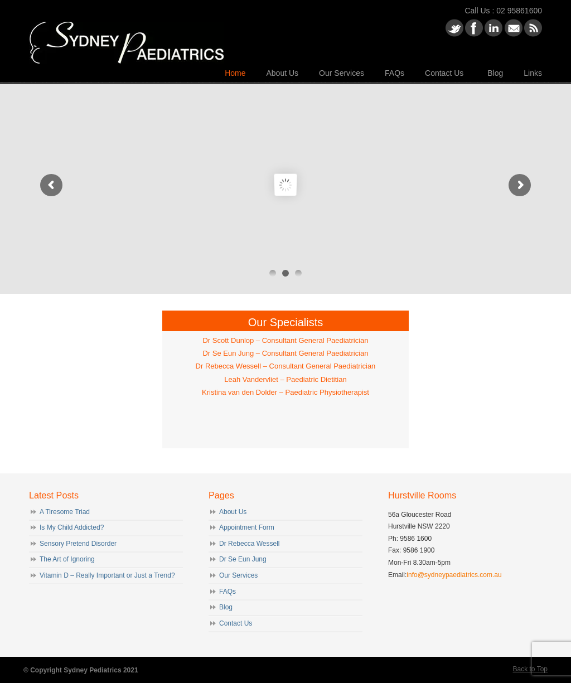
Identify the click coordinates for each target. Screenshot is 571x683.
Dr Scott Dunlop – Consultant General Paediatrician (285, 340)
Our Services (238, 575)
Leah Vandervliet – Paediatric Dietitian (285, 379)
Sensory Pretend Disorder (78, 544)
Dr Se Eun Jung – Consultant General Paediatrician (285, 353)
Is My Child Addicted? (72, 527)
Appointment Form (246, 527)
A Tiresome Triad (65, 512)
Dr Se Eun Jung (243, 559)
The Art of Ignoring (67, 559)
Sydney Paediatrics (126, 33)
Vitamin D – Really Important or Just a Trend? (107, 575)
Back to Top (530, 669)
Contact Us (235, 623)
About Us (232, 512)
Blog (226, 607)
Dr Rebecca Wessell (249, 544)
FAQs (227, 591)
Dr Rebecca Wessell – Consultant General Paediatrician (286, 366)
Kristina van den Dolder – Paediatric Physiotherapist (285, 392)
